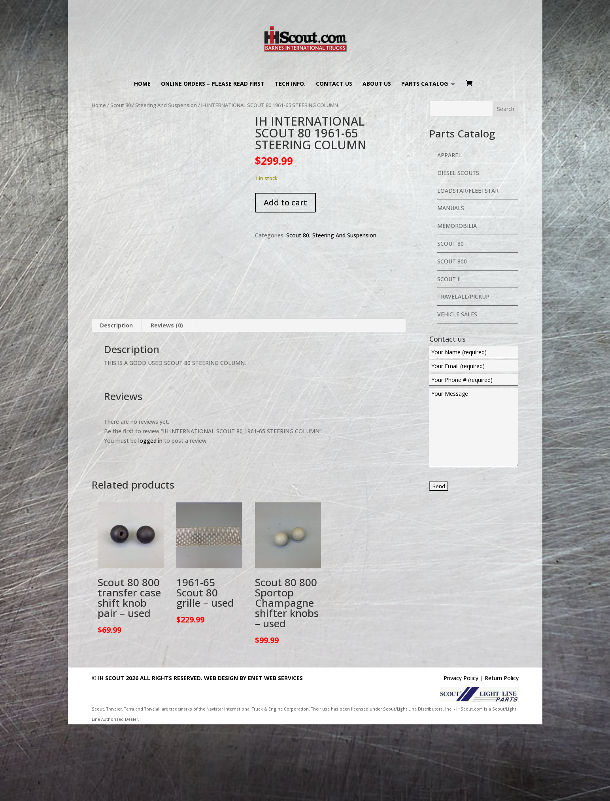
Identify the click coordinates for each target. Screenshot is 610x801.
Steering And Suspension (166, 105)
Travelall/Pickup (463, 296)
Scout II (449, 279)
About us (377, 84)
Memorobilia (457, 225)
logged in (150, 517)
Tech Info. (290, 84)
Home (142, 84)
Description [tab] (116, 402)
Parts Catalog (424, 84)
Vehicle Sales (457, 314)
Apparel (449, 155)
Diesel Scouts (458, 173)
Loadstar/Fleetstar (468, 190)
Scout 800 (452, 261)
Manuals (450, 208)
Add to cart (285, 202)
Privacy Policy (461, 755)
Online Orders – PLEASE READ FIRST (212, 84)
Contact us (334, 84)
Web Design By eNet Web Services (253, 755)
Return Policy (502, 755)
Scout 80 (120, 105)
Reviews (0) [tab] (167, 402)
